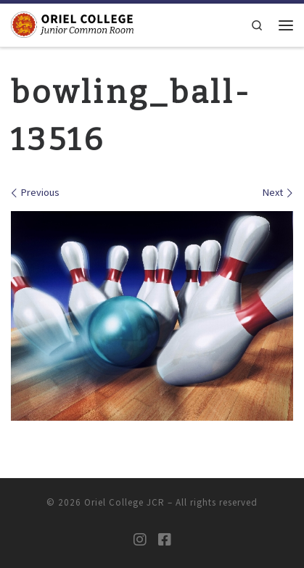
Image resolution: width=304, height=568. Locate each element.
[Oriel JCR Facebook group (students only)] (164, 539)
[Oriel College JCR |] (72, 24)
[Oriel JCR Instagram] (140, 539)
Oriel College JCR (124, 502)
